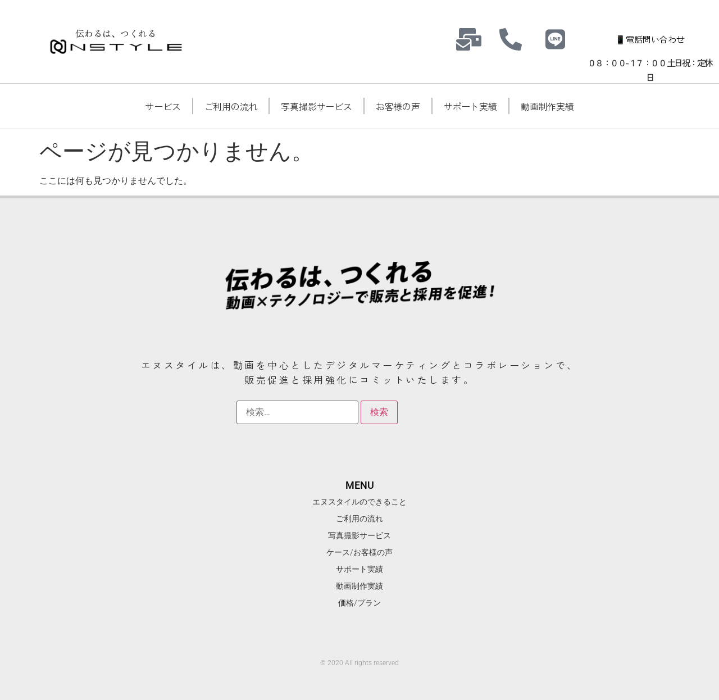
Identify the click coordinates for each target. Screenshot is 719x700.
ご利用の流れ (231, 106)
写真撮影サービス (316, 106)
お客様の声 (398, 106)
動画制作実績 (547, 106)
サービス (162, 106)
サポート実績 (470, 106)
